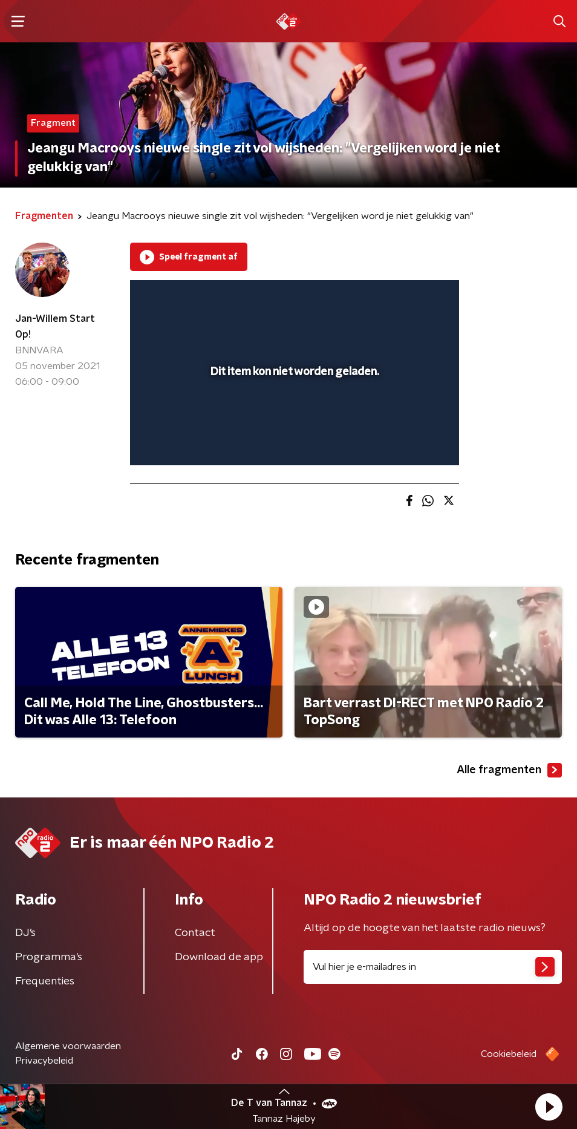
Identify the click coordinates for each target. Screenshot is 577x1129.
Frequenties (44, 981)
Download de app (219, 957)
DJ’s (25, 933)
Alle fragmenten (509, 770)
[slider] (292, 443)
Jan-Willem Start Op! (55, 326)
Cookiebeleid (508, 1054)
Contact (195, 933)
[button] (548, 1106)
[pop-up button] (393, 297)
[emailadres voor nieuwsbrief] (433, 967)
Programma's (48, 957)
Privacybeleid (44, 1060)
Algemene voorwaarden (68, 1046)
